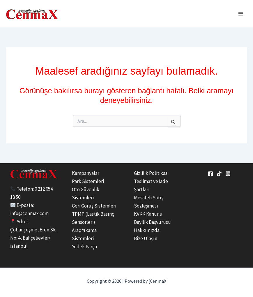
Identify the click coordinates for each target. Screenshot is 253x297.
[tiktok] (219, 173)
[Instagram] (228, 173)
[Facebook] (210, 173)
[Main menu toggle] (240, 13)
